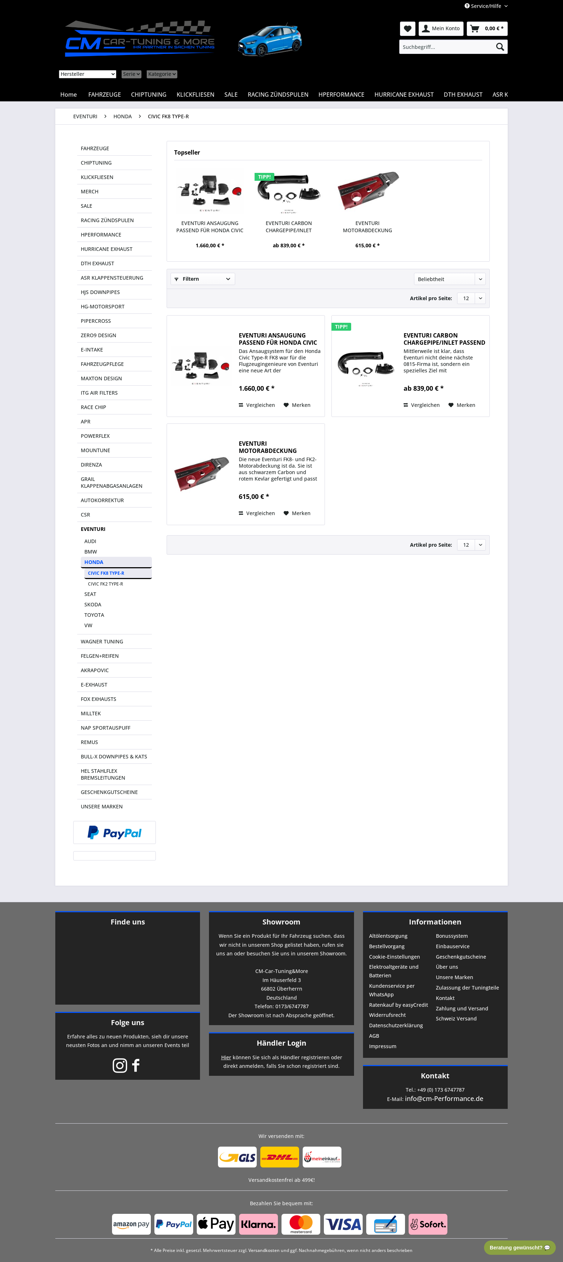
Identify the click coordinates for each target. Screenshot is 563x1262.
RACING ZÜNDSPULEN (107, 220)
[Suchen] (500, 47)
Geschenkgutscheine (461, 956)
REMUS (89, 742)
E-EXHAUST (94, 684)
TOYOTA (94, 614)
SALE (86, 205)
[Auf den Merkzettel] (297, 405)
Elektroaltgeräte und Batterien (394, 971)
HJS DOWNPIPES (100, 292)
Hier (226, 1057)
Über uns (447, 966)
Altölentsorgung (388, 935)
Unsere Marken (454, 977)
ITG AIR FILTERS (99, 392)
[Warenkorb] (487, 29)
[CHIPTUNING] (149, 94)
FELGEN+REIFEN (100, 655)
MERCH (89, 191)
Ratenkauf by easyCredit (398, 1004)
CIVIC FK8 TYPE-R (106, 573)
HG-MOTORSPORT (103, 306)
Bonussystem (452, 935)
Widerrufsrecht (387, 1014)
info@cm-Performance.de (444, 1098)
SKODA (92, 604)
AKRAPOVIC (95, 670)
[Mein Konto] (441, 29)
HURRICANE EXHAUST (106, 248)
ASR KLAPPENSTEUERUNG (112, 277)
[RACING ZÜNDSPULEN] (278, 94)
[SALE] (231, 94)
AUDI (90, 541)
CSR (85, 514)
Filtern (187, 278)
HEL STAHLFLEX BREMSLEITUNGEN (103, 774)
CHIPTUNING (96, 162)
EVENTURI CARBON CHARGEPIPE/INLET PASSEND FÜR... (289, 227)
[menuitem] (453, 47)
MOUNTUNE (95, 450)
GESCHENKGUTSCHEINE (109, 792)
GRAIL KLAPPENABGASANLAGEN (112, 482)
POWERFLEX (95, 435)
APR (85, 421)
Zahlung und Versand (462, 1008)
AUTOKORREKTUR (102, 500)
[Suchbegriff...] (453, 47)
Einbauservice (453, 946)
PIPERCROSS (96, 320)
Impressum (382, 1046)
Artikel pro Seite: (431, 298)
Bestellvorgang (387, 946)
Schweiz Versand (456, 1018)
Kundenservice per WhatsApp (392, 990)
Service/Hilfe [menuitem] (484, 6)
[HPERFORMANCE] (341, 94)
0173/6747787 (292, 1006)
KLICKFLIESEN (97, 177)
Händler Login (281, 1043)
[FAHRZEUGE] (104, 94)
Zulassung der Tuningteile (467, 987)
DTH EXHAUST (97, 263)
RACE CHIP (93, 407)
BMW (90, 551)
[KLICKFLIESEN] (195, 94)
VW (88, 625)
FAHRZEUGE (95, 148)
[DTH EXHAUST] (463, 94)
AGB (374, 1035)
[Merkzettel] (407, 29)
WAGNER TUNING (102, 641)
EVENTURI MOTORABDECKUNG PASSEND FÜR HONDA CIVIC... (367, 227)
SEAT (90, 594)
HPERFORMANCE (101, 234)
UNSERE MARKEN (102, 806)
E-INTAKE (92, 349)
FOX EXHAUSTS (98, 699)
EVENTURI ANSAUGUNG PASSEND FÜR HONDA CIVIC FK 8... (209, 227)
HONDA (93, 562)
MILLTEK (91, 713)
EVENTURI (93, 529)
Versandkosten (264, 1250)
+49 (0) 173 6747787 (441, 1089)
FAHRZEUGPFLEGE (102, 364)
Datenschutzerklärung (396, 1025)
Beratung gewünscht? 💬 (520, 1247)
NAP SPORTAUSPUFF (105, 727)
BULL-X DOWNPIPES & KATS (114, 756)
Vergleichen (257, 404)
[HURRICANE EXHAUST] (404, 94)
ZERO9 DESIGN (98, 335)
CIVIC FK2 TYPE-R (105, 584)
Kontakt (445, 998)
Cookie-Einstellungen (394, 956)
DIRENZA (91, 464)
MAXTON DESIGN (101, 378)
